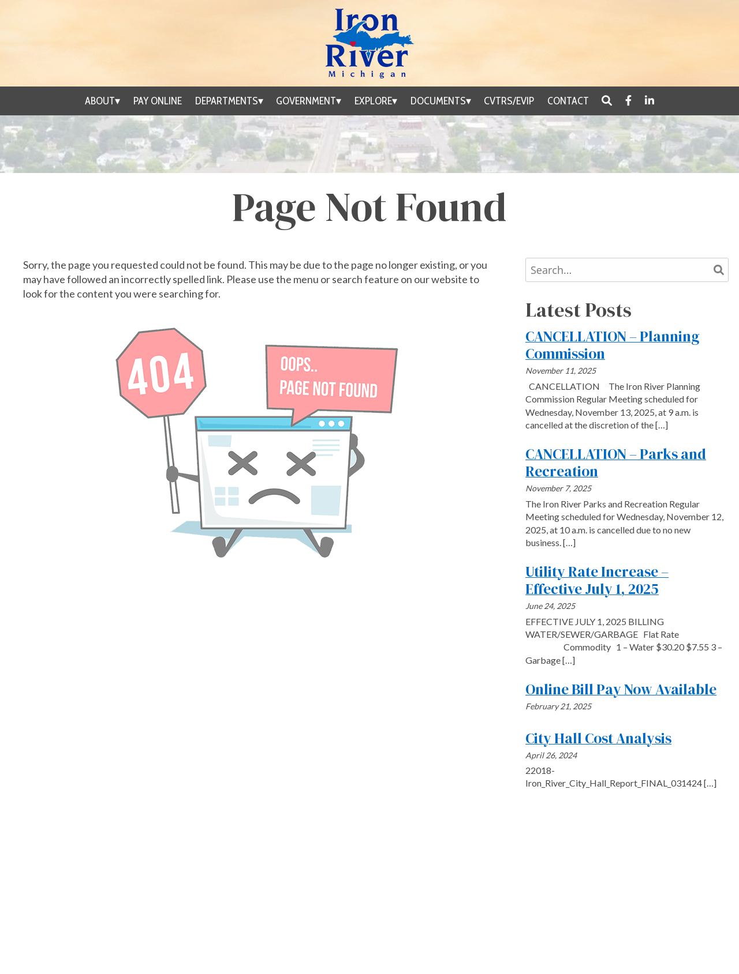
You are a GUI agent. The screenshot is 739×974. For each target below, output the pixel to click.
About (100, 101)
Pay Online (157, 101)
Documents (438, 101)
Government (306, 101)
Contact (568, 101)
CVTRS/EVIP (509, 101)
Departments (226, 101)
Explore (373, 101)
